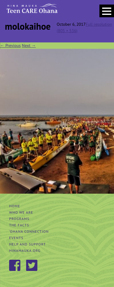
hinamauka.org (24, 250)
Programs (19, 218)
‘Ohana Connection (29, 231)
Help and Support (27, 244)
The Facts (19, 225)
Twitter (32, 266)
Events (16, 237)
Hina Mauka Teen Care (31, 10)
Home (14, 206)
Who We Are (21, 212)
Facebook (15, 266)
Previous (10, 45)
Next (29, 45)
